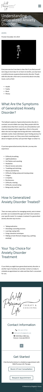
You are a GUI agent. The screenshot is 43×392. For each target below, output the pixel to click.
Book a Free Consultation (22, 369)
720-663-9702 (22, 330)
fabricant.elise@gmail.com (22, 333)
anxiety (3, 33)
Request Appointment (21, 378)
